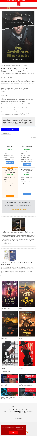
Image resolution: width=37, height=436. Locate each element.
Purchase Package (9, 162)
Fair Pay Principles (25, 411)
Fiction (2, 65)
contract (29, 111)
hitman (17, 111)
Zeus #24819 (4, 338)
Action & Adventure (23, 65)
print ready (23, 114)
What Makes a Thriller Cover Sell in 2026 (27, 397)
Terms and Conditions (13, 409)
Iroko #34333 (21, 308)
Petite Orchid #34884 (5, 308)
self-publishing (12, 114)
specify (21, 113)
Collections (21, 412)
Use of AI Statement (15, 412)
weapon (26, 113)
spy (10, 111)
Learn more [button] (20, 429)
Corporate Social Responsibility (15, 411)
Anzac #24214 (21, 338)
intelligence (5, 113)
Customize (10, 129)
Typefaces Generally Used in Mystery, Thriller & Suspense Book (8, 398)
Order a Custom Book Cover (18, 209)
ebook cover (17, 114)
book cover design (5, 114)
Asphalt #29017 (22, 368)
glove (32, 111)
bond (5, 111)
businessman (24, 111)
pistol (15, 113)
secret (15, 111)
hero (2, 113)
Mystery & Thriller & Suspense (10, 65)
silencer (18, 113)
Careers (31, 411)
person (12, 113)
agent (12, 111)
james (7, 111)
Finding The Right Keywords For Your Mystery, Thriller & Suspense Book (26, 384)
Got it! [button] (13, 432)
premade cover (31, 113)
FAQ (5, 411)
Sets (25, 412)
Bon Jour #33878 (4, 368)
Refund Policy (25, 409)
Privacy (20, 409)
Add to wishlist (6, 133)
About (7, 411)
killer (9, 113)
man (20, 111)
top (23, 113)
